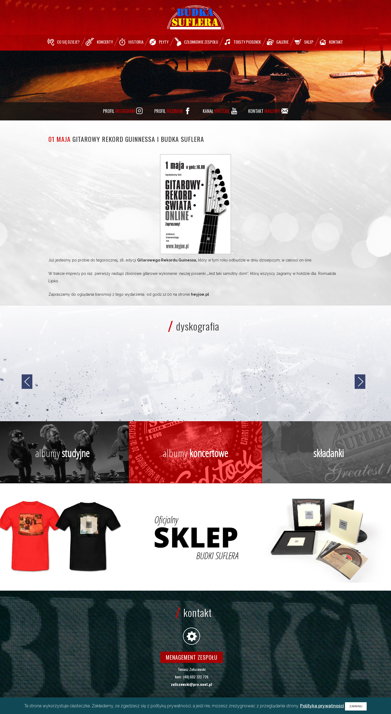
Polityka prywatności (322, 705)
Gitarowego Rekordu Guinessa (166, 260)
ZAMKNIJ (355, 706)
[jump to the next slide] (360, 381)
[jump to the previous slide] (27, 381)
